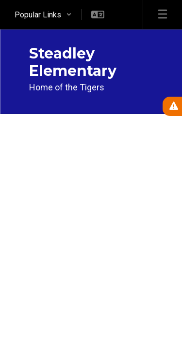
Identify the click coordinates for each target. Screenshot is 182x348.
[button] (43, 14)
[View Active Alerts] (172, 106)
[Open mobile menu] (162, 14)
